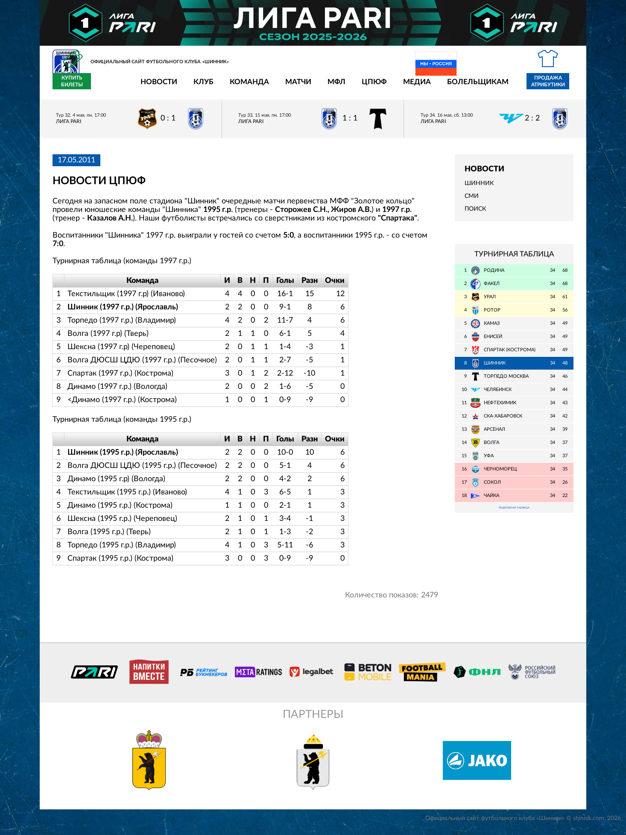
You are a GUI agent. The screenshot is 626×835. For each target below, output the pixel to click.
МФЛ (286, 86)
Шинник (479, 188)
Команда (199, 86)
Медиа (367, 86)
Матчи (248, 86)
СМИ (472, 201)
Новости (109, 86)
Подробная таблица (514, 514)
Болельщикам (428, 86)
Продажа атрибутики (498, 86)
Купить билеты (554, 86)
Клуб (153, 86)
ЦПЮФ (324, 86)
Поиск (475, 214)
